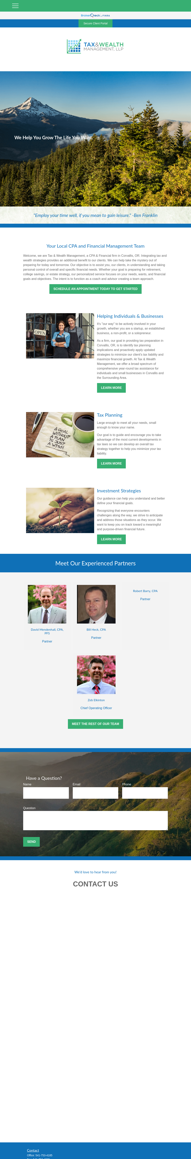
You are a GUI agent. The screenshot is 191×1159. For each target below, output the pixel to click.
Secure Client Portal (96, 23)
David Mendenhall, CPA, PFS (47, 631)
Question (29, 808)
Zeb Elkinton (96, 700)
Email (76, 784)
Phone (126, 784)
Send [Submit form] (31, 841)
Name (27, 784)
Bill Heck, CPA (96, 629)
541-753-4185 (43, 1155)
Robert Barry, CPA (145, 591)
